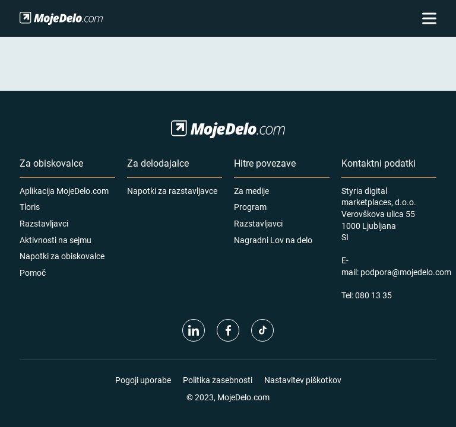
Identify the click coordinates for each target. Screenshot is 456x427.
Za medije (251, 190)
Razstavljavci (44, 223)
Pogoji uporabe (143, 379)
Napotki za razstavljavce (172, 190)
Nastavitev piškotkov (302, 379)
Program (250, 206)
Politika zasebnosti (217, 379)
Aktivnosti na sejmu (55, 240)
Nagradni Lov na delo (273, 240)
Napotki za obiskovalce (62, 256)
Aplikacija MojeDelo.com (64, 190)
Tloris (30, 206)
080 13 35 (373, 295)
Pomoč (33, 272)
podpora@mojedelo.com (405, 272)
